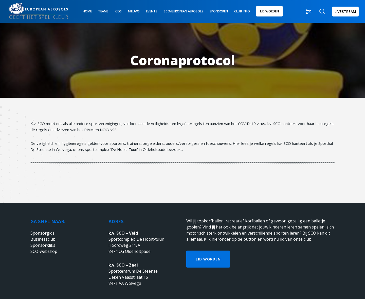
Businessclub (43, 239)
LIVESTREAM (345, 11)
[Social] (305, 11)
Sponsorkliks (42, 245)
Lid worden (208, 259)
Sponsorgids (42, 233)
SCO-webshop (43, 251)
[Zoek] (319, 11)
